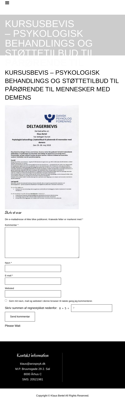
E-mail (9, 275)
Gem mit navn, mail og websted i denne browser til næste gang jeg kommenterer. (51, 301)
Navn (8, 262)
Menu (8, 2)
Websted (9, 288)
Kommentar (11, 225)
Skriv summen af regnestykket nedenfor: (31, 308)
